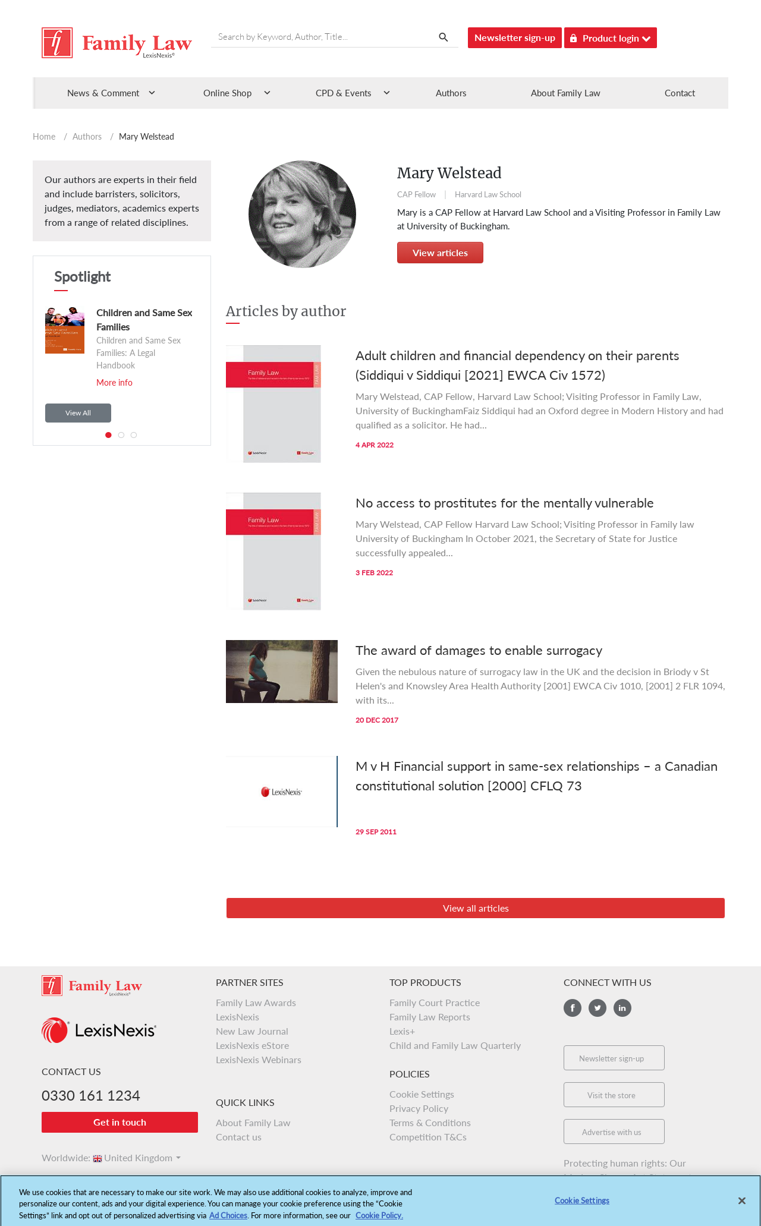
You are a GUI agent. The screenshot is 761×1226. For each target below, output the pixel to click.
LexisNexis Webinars (258, 1059)
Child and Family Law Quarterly (455, 1045)
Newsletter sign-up (514, 37)
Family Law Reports (429, 1016)
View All (78, 412)
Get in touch (119, 1121)
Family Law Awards (256, 1002)
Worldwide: (61, 1157)
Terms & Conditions (430, 1122)
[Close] (742, 1206)
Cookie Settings (421, 1093)
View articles (440, 252)
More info (114, 382)
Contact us (239, 1136)
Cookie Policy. (379, 1220)
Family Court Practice (434, 1002)
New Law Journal (252, 1030)
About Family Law (565, 92)
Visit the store (611, 1095)
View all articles (476, 907)
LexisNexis (237, 1016)
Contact (680, 92)
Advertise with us (611, 1132)
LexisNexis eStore (252, 1045)
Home (44, 136)
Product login (610, 36)
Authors (451, 92)
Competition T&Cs (428, 1136)
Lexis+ (402, 1030)
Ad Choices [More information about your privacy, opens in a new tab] (228, 1220)
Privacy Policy (418, 1108)
